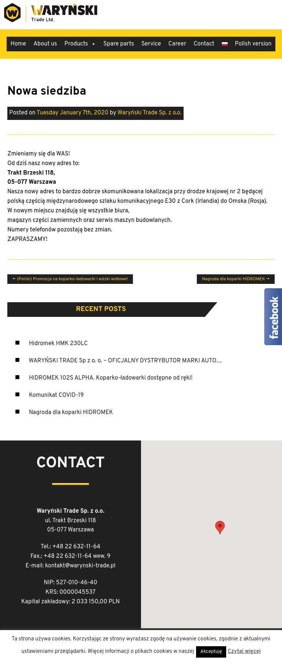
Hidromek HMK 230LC (58, 343)
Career (177, 44)
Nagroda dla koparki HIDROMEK (71, 412)
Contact (204, 44)
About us (45, 44)
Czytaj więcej (244, 651)
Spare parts (119, 44)
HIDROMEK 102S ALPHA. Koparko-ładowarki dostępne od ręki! (111, 378)
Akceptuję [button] (211, 652)
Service (151, 44)
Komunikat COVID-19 (56, 395)
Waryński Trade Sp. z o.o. (150, 113)
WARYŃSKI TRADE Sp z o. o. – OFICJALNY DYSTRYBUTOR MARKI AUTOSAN (128, 361)
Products (80, 44)
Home (18, 44)
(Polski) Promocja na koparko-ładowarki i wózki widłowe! (70, 279)
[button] (220, 527)
